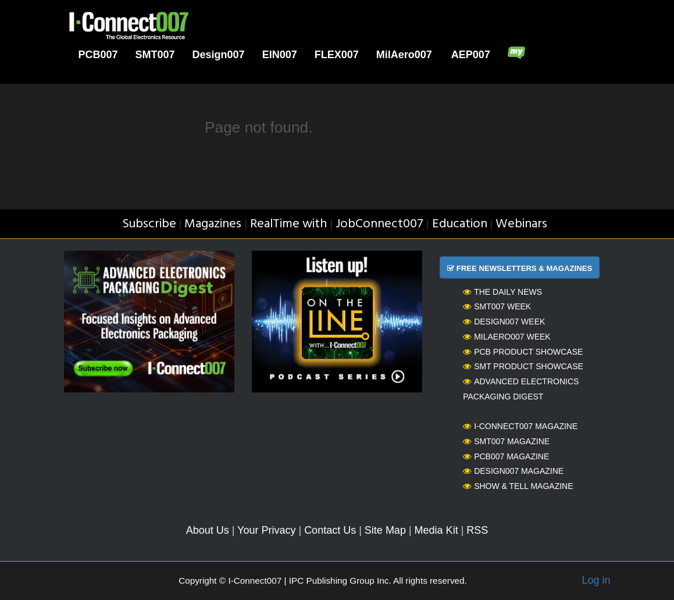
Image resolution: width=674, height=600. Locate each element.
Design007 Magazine (513, 471)
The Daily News (502, 292)
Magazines (212, 224)
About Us (207, 530)
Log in (596, 580)
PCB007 (98, 54)
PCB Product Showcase (523, 351)
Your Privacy (266, 530)
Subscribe (149, 224)
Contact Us (330, 530)
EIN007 (279, 54)
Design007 (218, 54)
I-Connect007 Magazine (520, 426)
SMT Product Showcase (523, 366)
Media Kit (436, 530)
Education (459, 224)
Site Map (385, 530)
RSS (477, 530)
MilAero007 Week (507, 336)
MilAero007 (404, 54)
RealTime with (288, 224)
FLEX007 (337, 54)
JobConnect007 (379, 224)
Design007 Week (504, 321)
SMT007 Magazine (506, 441)
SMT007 (155, 54)
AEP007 (470, 54)
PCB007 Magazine (506, 456)
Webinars (521, 224)
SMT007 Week (497, 306)
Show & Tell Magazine (518, 486)
